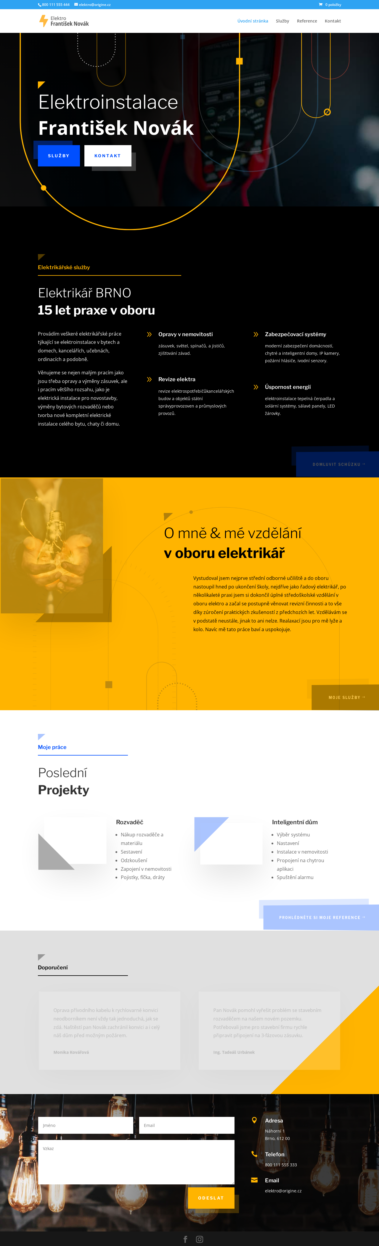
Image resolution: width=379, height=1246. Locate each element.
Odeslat (211, 1197)
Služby (282, 21)
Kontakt (333, 21)
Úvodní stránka (252, 21)
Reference (307, 21)
